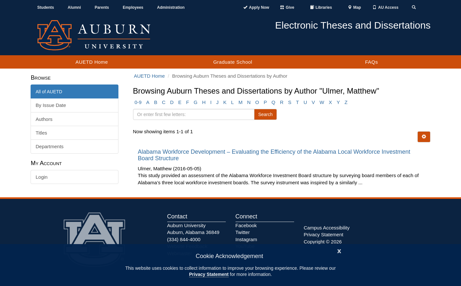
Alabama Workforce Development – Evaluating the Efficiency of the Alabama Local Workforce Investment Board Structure (274, 155)
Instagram (246, 239)
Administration (171, 7)
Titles (41, 133)
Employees (133, 7)
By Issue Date (51, 105)
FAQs (371, 62)
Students (45, 7)
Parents (102, 7)
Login (42, 177)
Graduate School (232, 62)
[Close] (339, 250)
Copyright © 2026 (323, 241)
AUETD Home (91, 62)
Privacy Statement (208, 274)
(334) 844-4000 (184, 239)
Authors (44, 119)
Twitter (243, 232)
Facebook (246, 225)
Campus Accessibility (327, 227)
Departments (50, 146)
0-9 (138, 102)
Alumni (74, 7)
